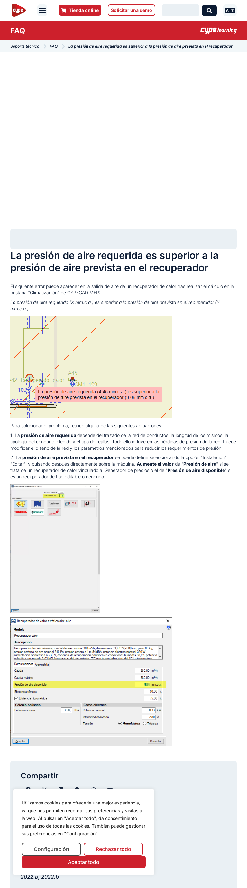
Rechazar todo (113, 849)
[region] (83, 832)
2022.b (29, 877)
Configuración (51, 849)
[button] (42, 10)
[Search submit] (209, 10)
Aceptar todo (83, 862)
